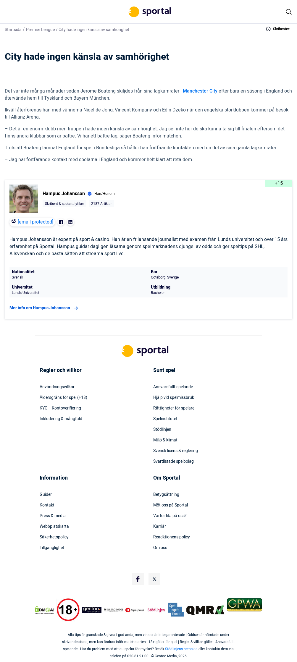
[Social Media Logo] (138, 579)
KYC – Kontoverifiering (60, 408)
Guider (46, 495)
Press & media (53, 516)
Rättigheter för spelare (173, 408)
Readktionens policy (171, 537)
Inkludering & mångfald (61, 419)
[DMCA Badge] (44, 610)
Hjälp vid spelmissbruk (173, 398)
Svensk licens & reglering (175, 451)
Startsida (13, 30)
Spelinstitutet (165, 419)
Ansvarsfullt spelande (173, 387)
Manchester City (200, 91)
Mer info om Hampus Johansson (44, 308)
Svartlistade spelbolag (173, 461)
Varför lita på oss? (170, 516)
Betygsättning (166, 495)
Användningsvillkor (57, 387)
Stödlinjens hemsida (181, 649)
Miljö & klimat (165, 440)
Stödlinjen (162, 430)
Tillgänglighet (52, 548)
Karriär (159, 527)
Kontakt (47, 505)
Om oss (160, 548)
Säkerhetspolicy (54, 537)
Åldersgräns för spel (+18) (63, 398)
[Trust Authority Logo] (91, 610)
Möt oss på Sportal (170, 505)
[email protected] (35, 222)
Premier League (40, 30)
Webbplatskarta (54, 527)
